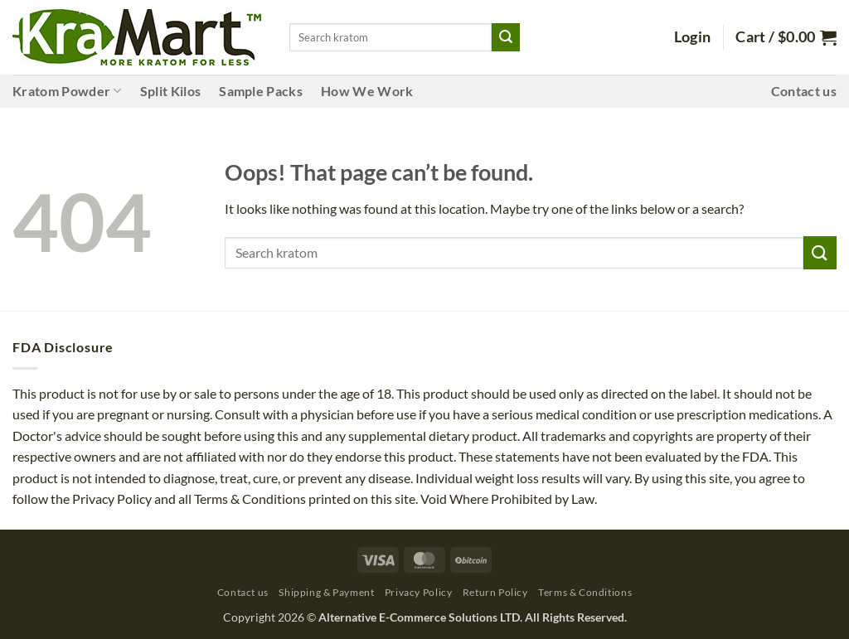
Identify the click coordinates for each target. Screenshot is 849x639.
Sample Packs (261, 91)
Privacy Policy (419, 592)
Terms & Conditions (585, 592)
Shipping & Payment (326, 592)
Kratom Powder (67, 91)
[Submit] (506, 37)
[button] (692, 37)
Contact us (804, 91)
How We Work (367, 91)
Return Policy (495, 592)
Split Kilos (170, 91)
